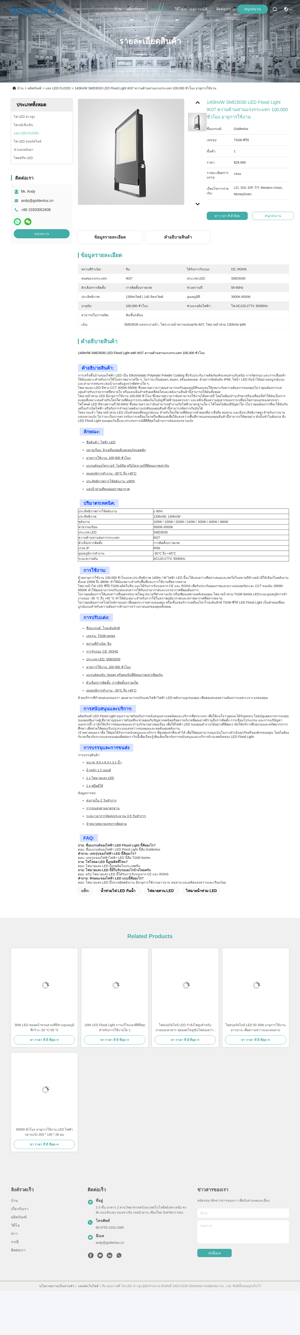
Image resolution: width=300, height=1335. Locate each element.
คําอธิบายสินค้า (178, 237)
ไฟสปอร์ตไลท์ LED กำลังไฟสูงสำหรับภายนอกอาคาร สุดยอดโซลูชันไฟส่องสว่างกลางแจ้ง (185, 1028)
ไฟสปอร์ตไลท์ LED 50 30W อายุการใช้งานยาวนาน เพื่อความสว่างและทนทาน (256, 1027)
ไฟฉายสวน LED (161, 891)
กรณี (15, 1242)
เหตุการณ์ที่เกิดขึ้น (200, 9)
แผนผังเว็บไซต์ (88, 1286)
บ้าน (118, 9)
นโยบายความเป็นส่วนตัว (56, 1286)
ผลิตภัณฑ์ (159, 9)
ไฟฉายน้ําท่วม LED (201, 891)
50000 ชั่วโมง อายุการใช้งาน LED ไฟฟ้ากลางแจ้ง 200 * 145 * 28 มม (44, 1132)
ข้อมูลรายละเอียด (110, 237)
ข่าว (14, 1234)
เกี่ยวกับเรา (135, 9)
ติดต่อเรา (223, 9)
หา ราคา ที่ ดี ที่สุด (229, 215)
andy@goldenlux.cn (37, 201)
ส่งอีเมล (214, 1253)
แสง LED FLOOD (58, 88)
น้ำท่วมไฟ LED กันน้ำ (118, 891)
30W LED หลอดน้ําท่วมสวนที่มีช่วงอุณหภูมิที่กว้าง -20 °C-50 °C (44, 1027)
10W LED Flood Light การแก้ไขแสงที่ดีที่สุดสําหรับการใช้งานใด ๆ (114, 1027)
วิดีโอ (179, 9)
